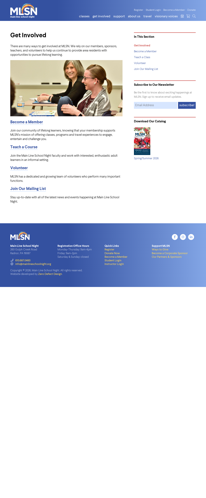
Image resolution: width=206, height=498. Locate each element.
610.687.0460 (20, 260)
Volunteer (19, 168)
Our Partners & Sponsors (167, 257)
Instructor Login (114, 264)
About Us (134, 16)
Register (138, 10)
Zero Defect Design (50, 274)
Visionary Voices (166, 16)
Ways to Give (160, 249)
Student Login (153, 10)
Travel (147, 16)
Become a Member (174, 10)
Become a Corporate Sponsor (170, 253)
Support (119, 16)
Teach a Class (142, 57)
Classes (84, 16)
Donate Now (112, 253)
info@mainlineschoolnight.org (30, 264)
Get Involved (101, 16)
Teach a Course (23, 147)
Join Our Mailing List (28, 189)
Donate (191, 10)
